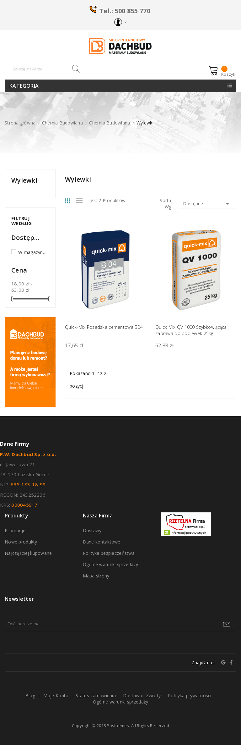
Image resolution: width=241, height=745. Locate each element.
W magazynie (32, 252)
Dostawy (92, 530)
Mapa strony (96, 576)
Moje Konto (56, 695)
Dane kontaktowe (101, 542)
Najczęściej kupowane (28, 553)
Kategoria (24, 85)
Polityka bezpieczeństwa (109, 553)
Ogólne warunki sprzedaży (110, 564)
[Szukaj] (43, 69)
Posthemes (118, 725)
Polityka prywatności (190, 695)
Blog (30, 695)
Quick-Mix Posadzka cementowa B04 (104, 327)
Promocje (15, 530)
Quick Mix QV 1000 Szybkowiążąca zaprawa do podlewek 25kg (191, 330)
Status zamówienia (96, 695)
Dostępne (207, 203)
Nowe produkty (21, 542)
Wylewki (24, 180)
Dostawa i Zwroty (142, 695)
